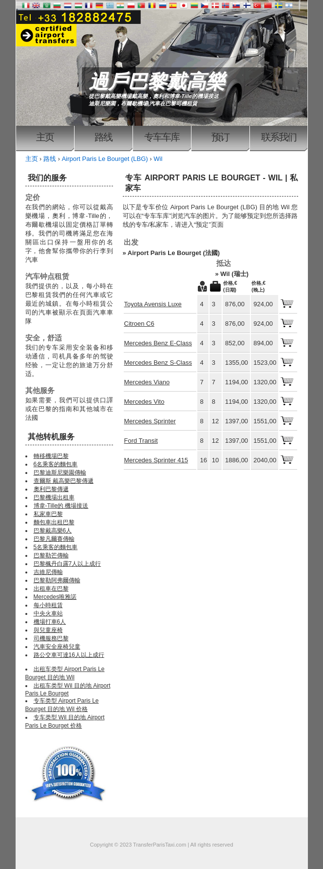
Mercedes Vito (144, 401)
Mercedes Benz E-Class (158, 343)
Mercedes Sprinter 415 (156, 460)
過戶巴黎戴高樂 (157, 81)
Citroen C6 (139, 323)
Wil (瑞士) (234, 273)
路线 (103, 137)
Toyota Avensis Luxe (153, 304)
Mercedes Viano (147, 382)
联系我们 (278, 137)
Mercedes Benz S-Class (158, 362)
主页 (45, 137)
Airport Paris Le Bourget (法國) (174, 253)
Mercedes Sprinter (150, 421)
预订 (220, 137)
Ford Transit (141, 440)
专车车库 (161, 137)
